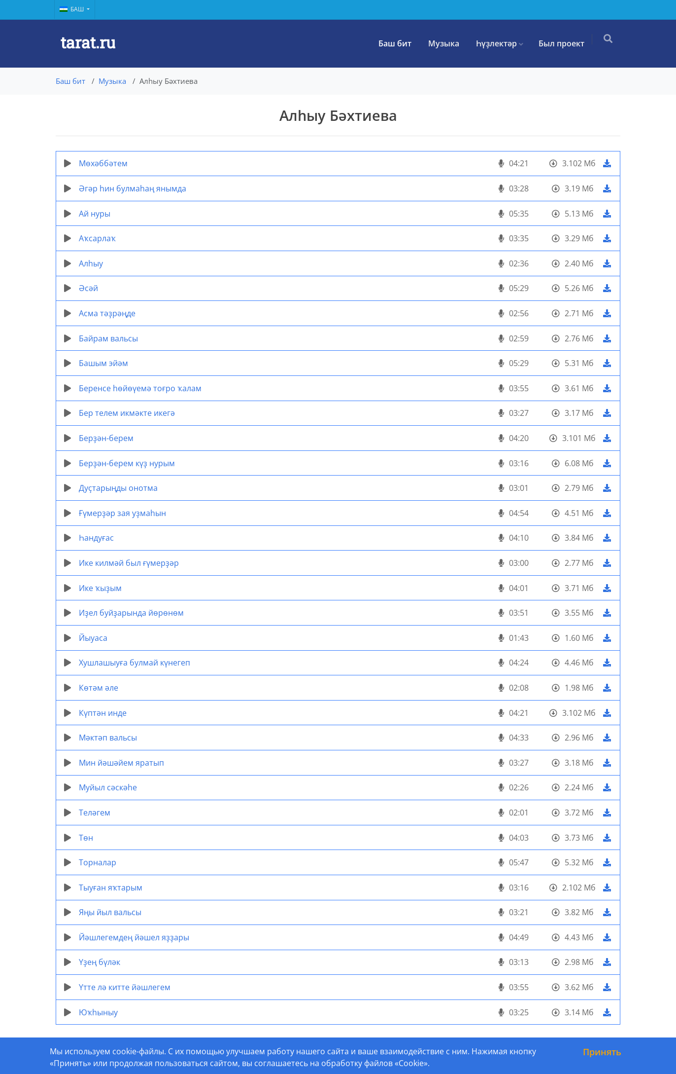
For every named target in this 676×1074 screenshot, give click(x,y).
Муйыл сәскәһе (108, 787)
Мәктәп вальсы (108, 737)
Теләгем (94, 812)
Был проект (564, 43)
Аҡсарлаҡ (97, 238)
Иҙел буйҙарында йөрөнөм (131, 612)
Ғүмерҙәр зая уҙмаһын (122, 513)
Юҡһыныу (98, 1012)
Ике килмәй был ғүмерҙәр (129, 562)
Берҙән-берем (106, 438)
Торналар (97, 862)
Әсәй (88, 288)
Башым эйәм (103, 363)
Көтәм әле (98, 687)
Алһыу (91, 263)
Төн (86, 837)
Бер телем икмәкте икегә (127, 412)
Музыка (446, 43)
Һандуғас (96, 537)
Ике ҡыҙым (100, 588)
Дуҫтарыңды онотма (118, 487)
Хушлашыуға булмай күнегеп (134, 662)
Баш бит (397, 43)
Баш (72, 9)
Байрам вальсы (108, 338)
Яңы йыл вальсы (110, 912)
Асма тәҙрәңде (107, 313)
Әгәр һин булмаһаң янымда (132, 188)
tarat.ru (88, 43)
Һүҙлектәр (499, 43)
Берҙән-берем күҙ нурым (127, 463)
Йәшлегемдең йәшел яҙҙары (134, 937)
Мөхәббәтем (103, 163)
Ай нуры (94, 213)
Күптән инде (103, 712)
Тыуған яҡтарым (110, 887)
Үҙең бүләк (99, 962)
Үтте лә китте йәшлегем (124, 987)
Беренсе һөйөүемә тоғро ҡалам (140, 388)
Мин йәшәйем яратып (121, 762)
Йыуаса (93, 637)
